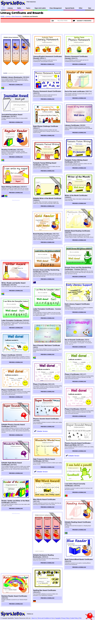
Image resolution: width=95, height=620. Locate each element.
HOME (2, 16)
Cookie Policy (74, 618)
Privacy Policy (65, 618)
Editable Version (42, 431)
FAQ (80, 618)
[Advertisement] (16, 229)
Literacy (8, 16)
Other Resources (16, 16)
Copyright (57, 618)
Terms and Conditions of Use (46, 618)
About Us (34, 618)
